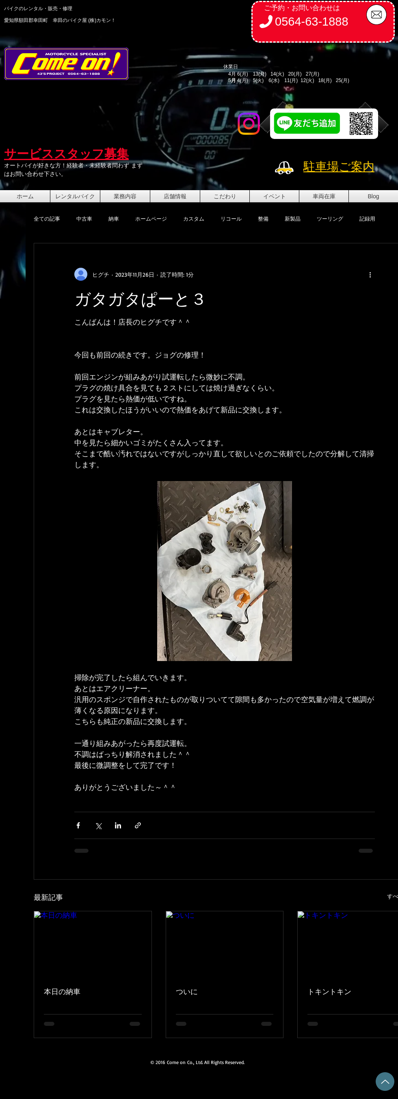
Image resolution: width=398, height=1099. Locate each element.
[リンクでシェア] (138, 825)
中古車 (84, 218)
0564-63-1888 (311, 21)
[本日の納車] (92, 944)
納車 (113, 218)
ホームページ (151, 218)
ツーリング (330, 218)
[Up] (385, 1081)
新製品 (293, 218)
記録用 (367, 218)
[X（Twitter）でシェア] (98, 825)
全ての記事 (47, 218)
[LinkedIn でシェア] (118, 825)
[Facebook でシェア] (78, 825)
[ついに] (224, 944)
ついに (187, 991)
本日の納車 (62, 991)
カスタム (193, 218)
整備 (263, 218)
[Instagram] (249, 124)
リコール (231, 218)
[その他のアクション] (370, 274)
